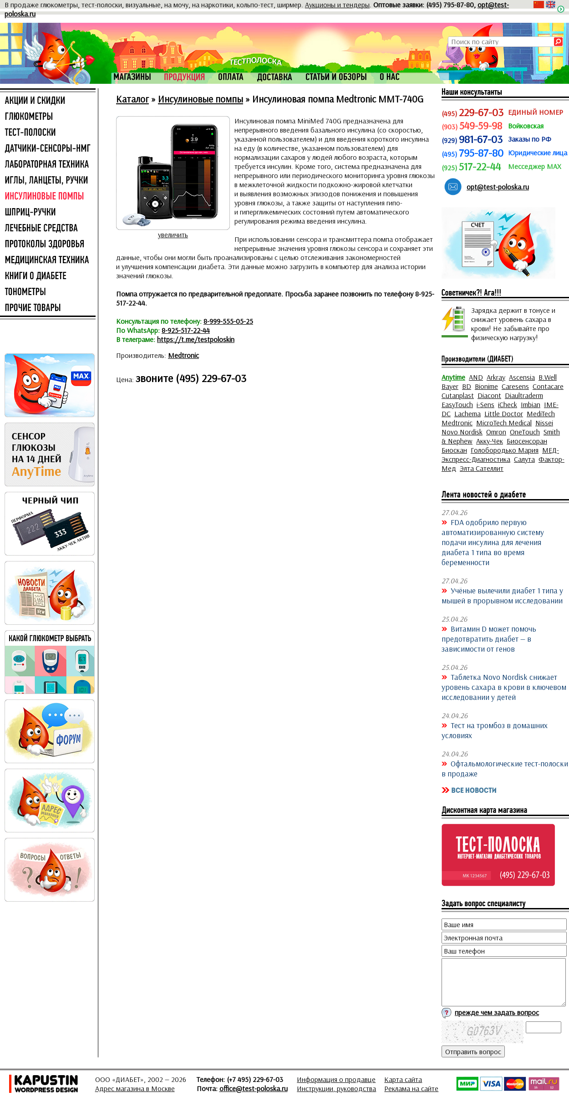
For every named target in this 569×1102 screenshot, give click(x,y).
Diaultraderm (524, 395)
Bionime (486, 386)
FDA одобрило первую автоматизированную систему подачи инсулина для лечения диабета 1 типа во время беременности (493, 542)
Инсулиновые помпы (200, 99)
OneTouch (525, 431)
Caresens (515, 386)
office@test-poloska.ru (253, 1088)
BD (466, 386)
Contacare (548, 386)
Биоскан (454, 449)
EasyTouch (457, 404)
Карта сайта (403, 1079)
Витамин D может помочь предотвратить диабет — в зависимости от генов (489, 638)
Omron (496, 431)
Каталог (132, 99)
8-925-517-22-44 (186, 330)
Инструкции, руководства (336, 1088)
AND (476, 377)
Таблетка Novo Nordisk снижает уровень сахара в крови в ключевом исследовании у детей (504, 687)
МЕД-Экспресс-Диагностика (500, 454)
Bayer (450, 386)
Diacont (489, 395)
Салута (524, 459)
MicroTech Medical (504, 422)
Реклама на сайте (411, 1088)
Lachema (467, 413)
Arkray (496, 377)
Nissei (544, 422)
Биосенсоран (527, 440)
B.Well (548, 377)
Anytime (453, 377)
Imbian (530, 404)
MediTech (541, 413)
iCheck (507, 404)
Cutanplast (458, 395)
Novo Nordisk (462, 431)
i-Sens (485, 404)
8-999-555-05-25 (228, 321)
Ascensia (522, 377)
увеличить (173, 234)
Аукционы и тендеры (337, 4)
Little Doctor (503, 413)
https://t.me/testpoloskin (195, 339)
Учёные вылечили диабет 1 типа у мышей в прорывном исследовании (502, 595)
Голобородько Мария (505, 449)
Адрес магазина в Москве (135, 1088)
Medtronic (183, 355)
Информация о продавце (336, 1079)
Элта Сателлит (481, 468)
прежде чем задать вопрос (497, 1012)
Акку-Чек (489, 440)
